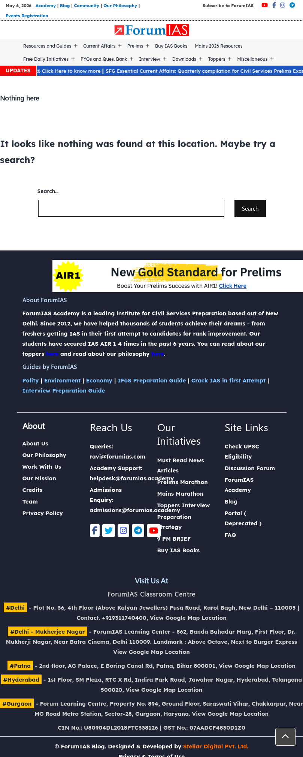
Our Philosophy (120, 5)
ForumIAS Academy (239, 484)
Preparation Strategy (174, 522)
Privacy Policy (42, 513)
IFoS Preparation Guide (152, 380)
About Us (35, 443)
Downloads (184, 59)
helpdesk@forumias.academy (132, 478)
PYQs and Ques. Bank (104, 59)
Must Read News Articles (180, 465)
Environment (62, 380)
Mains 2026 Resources (218, 46)
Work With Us (41, 466)
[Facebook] (274, 5)
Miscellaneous (252, 59)
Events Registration (27, 15)
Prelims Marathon (182, 482)
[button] (285, 737)
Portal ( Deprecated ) (243, 518)
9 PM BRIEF (174, 538)
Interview (149, 59)
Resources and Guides (47, 46)
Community (87, 5)
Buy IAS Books (171, 46)
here (52, 353)
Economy (99, 380)
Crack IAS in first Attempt (228, 380)
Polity (30, 380)
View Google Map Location (188, 617)
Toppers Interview (183, 505)
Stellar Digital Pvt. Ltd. (215, 746)
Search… (48, 191)
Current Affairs (99, 46)
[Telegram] (292, 5)
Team (30, 501)
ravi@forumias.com (118, 456)
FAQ (230, 534)
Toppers (216, 59)
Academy (46, 5)
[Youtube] (264, 5)
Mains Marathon (180, 493)
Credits (32, 489)
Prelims (135, 46)
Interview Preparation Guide (63, 390)
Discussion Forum (250, 468)
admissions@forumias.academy (135, 510)
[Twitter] (108, 530)
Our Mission (39, 478)
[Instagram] (282, 5)
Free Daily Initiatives (46, 59)
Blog (65, 5)
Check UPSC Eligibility (242, 451)
